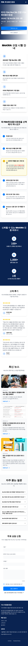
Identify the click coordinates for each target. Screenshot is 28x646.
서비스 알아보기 (14, 32)
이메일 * (5, 561)
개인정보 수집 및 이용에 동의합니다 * (14, 584)
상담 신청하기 (14, 589)
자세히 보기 (6, 401)
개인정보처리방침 (16, 641)
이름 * (4, 547)
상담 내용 (5, 568)
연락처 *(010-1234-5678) (9, 554)
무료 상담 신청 (14, 28)
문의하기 (3, 625)
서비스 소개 (4, 620)
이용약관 (9, 641)
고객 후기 (3, 623)
